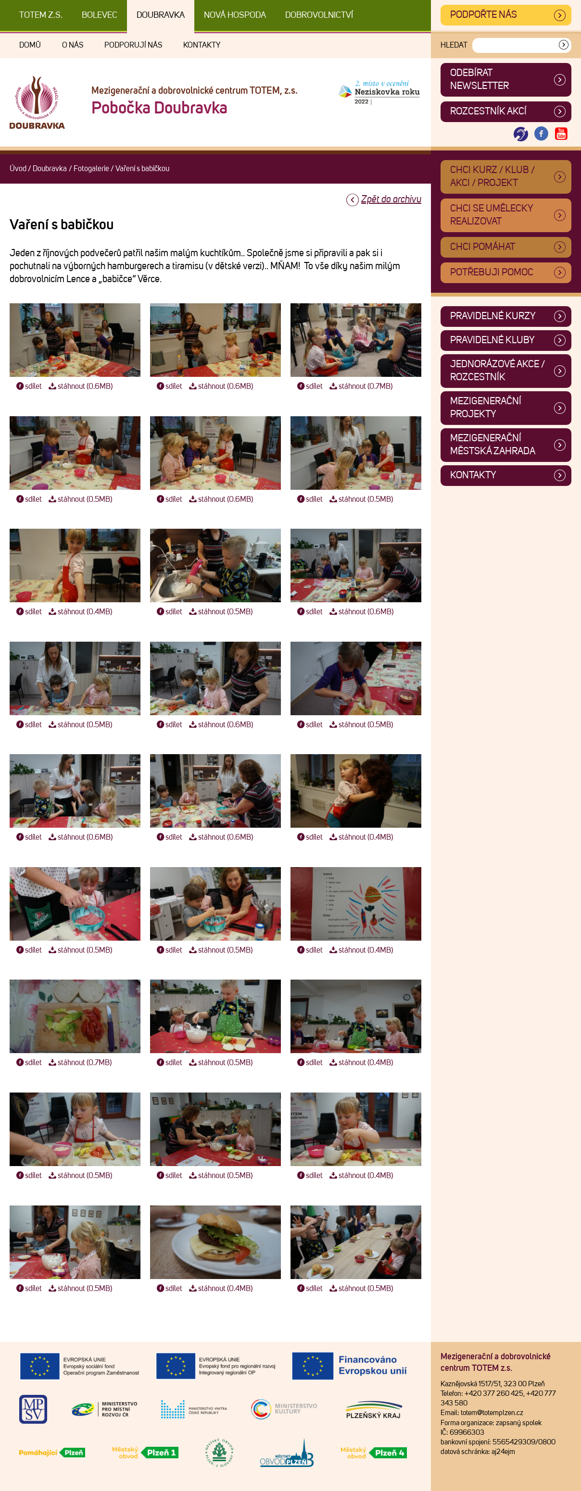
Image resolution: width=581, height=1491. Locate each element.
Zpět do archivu (391, 199)
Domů (30, 45)
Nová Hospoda (235, 15)
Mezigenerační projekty (485, 408)
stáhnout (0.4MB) (79, 612)
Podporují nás (133, 45)
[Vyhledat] (563, 45)
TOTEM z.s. (41, 15)
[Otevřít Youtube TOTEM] (561, 134)
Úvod (18, 169)
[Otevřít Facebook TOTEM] (541, 134)
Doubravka (161, 15)
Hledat (454, 45)
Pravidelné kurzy (493, 316)
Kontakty (201, 45)
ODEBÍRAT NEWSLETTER (479, 79)
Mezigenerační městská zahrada (492, 445)
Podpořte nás (483, 15)
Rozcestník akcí (488, 111)
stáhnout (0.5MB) (79, 499)
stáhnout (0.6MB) (79, 386)
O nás (72, 45)
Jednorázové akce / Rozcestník (497, 371)
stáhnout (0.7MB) (360, 386)
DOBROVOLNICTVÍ (319, 15)
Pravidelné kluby (492, 340)
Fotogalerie (91, 169)
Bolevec (99, 15)
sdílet (28, 386)
